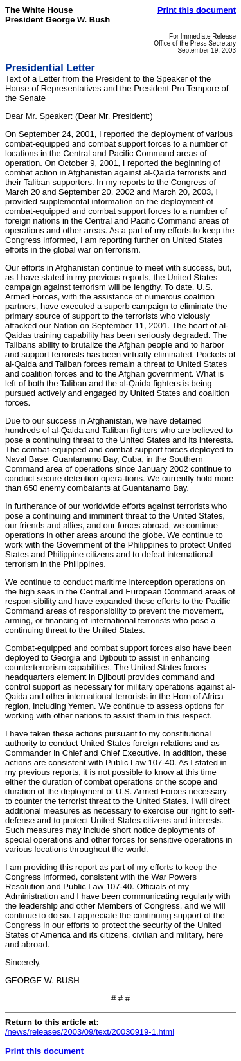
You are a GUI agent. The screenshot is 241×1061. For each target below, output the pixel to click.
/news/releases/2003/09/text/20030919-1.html (89, 1032)
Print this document (196, 10)
